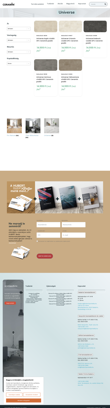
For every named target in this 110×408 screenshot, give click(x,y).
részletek (12, 243)
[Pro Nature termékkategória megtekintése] (14, 127)
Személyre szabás (14, 394)
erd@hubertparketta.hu (85, 367)
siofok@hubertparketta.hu (86, 348)
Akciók (60, 4)
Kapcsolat (82, 4)
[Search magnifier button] (105, 4)
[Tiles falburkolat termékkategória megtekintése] (33, 128)
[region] (24, 390)
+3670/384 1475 (83, 327)
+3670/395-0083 (83, 381)
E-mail (64, 230)
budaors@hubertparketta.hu (87, 303)
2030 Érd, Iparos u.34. (85, 363)
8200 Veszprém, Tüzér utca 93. (88, 325)
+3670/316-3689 (83, 365)
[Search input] (97, 4)
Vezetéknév (40, 220)
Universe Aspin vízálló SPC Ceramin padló (45, 39)
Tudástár (50, 4)
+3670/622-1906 (83, 346)
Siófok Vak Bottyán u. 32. (86, 344)
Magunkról (70, 4)
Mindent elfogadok (24, 400)
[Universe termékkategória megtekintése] (51, 127)
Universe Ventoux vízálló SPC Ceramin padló (44, 79)
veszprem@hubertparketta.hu (88, 328)
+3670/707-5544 (83, 305)
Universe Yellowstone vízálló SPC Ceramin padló (70, 79)
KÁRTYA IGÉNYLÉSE (44, 256)
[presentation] (50, 248)
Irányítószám (41, 230)
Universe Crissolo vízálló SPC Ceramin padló (69, 40)
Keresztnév (65, 220)
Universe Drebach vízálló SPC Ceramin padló (94, 40)
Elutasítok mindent (32, 394)
